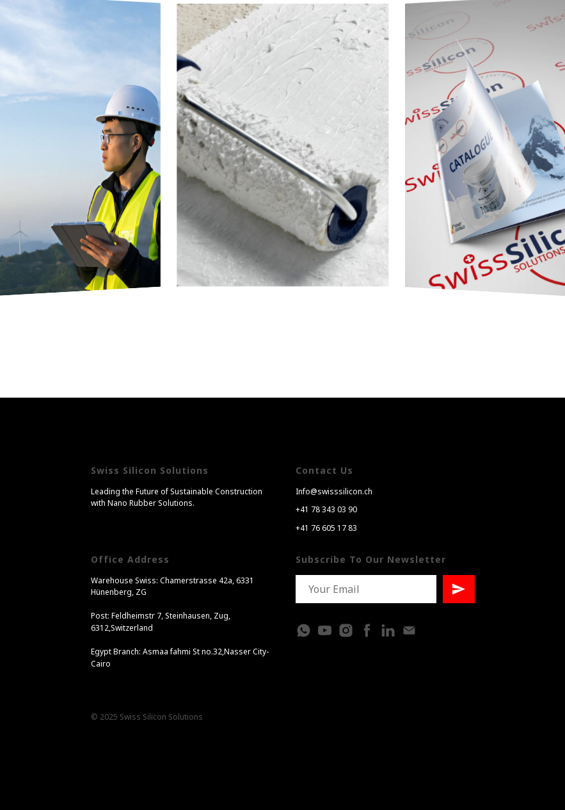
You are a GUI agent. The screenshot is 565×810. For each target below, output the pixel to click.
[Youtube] (325, 630)
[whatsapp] (304, 630)
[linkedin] (388, 630)
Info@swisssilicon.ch (334, 491)
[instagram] (346, 630)
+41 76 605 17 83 (326, 527)
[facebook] (367, 630)
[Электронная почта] (409, 630)
